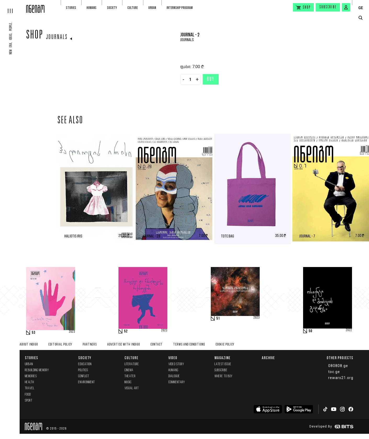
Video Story (176, 364)
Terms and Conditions (189, 345)
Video (172, 357)
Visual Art (131, 388)
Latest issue (222, 364)
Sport (28, 401)
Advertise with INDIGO (123, 345)
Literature (131, 364)
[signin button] (346, 7)
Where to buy (223, 376)
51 (218, 318)
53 (33, 333)
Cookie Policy (224, 345)
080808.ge (338, 366)
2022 (349, 330)
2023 (72, 332)
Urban (152, 7)
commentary (176, 382)
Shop (34, 36)
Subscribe (328, 7)
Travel (30, 388)
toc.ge (334, 372)
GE (360, 8)
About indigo (29, 345)
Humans (91, 7)
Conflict (83, 376)
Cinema (128, 370)
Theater (130, 376)
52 (126, 331)
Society (112, 7)
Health (29, 382)
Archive (268, 357)
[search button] (360, 18)
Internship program (180, 7)
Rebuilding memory (37, 370)
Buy (210, 79)
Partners (90, 345)
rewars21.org (340, 378)
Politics (83, 370)
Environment (86, 382)
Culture (132, 7)
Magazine (222, 357)
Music (128, 382)
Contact (156, 345)
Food (28, 395)
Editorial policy (60, 345)
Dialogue (174, 376)
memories (31, 376)
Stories (71, 7)
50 (310, 331)
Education (85, 364)
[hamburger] (13, 6)
